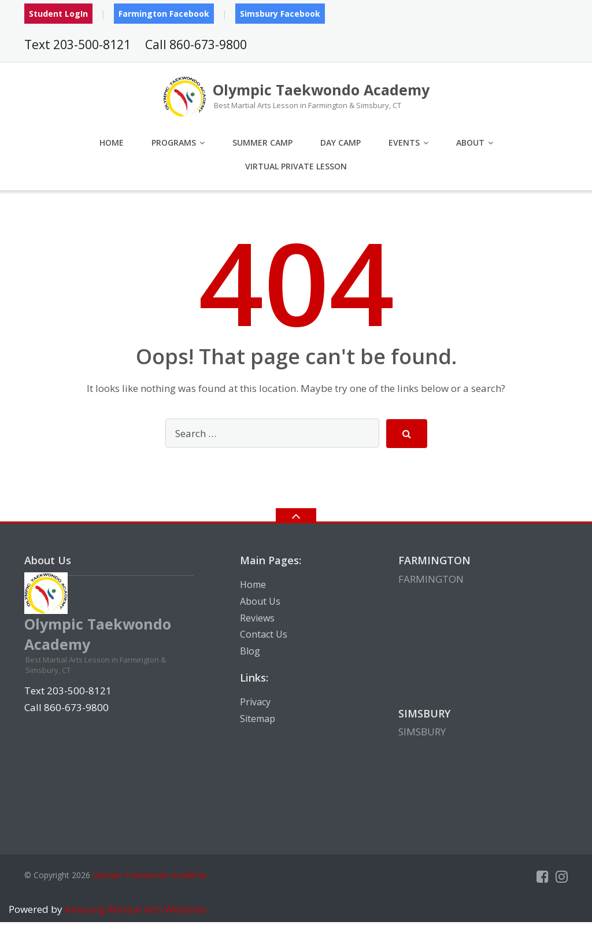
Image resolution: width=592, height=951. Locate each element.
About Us (260, 601)
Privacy (255, 701)
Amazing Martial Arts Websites (134, 909)
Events (404, 142)
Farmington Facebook (164, 13)
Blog (250, 651)
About (470, 142)
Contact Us (263, 634)
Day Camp (340, 142)
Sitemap (257, 718)
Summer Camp (262, 142)
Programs (173, 142)
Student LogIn (58, 13)
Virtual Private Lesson (296, 166)
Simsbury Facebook (280, 13)
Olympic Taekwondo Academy (149, 874)
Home (111, 142)
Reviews (257, 618)
